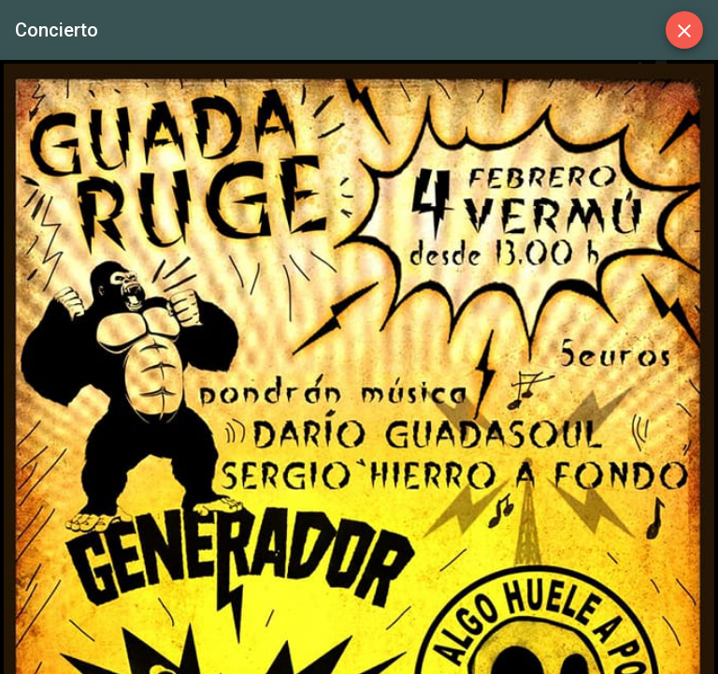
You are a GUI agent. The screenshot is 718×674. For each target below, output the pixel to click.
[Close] (684, 30)
